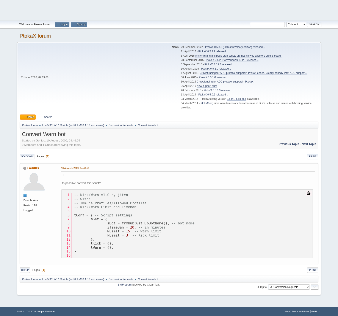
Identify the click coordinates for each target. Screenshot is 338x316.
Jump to (262, 286)
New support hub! (207, 85)
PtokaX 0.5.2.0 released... (216, 68)
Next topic (309, 144)
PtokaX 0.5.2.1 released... (219, 64)
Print (312, 156)
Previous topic (289, 144)
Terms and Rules (300, 311)
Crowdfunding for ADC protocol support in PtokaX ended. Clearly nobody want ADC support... (253, 73)
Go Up (25, 270)
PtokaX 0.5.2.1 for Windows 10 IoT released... (232, 60)
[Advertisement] (169, 9)
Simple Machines (46, 311)
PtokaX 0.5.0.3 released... (218, 90)
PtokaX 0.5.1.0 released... (214, 77)
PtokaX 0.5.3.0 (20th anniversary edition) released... (235, 47)
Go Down (27, 156)
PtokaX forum (35, 36)
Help (287, 311)
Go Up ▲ (316, 311)
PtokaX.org (206, 103)
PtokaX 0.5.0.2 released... (213, 94)
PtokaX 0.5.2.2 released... (213, 51)
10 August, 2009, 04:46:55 (75, 168)
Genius (33, 168)
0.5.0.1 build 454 (236, 98)
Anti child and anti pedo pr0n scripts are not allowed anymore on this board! (238, 55)
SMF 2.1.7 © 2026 (26, 311)
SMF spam (124, 284)
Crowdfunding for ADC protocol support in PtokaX (225, 81)
